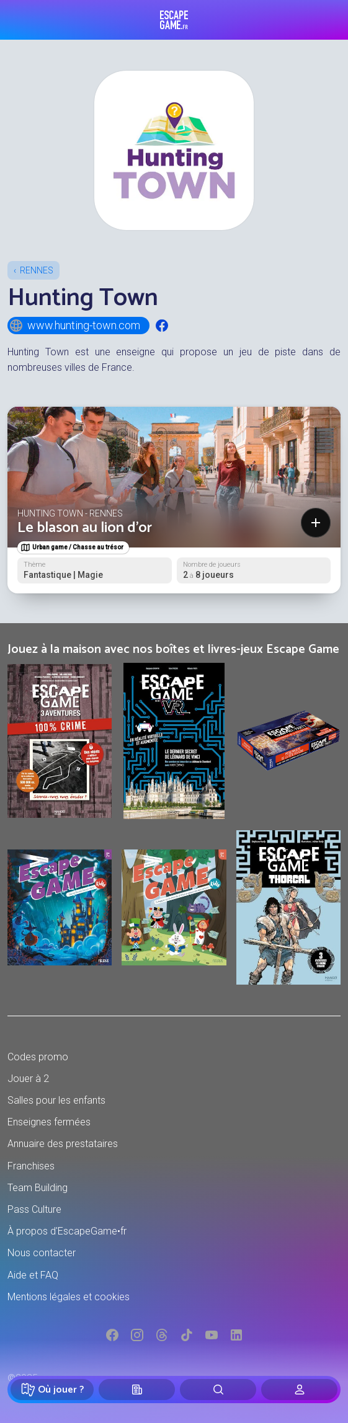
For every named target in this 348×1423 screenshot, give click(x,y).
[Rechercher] (218, 1389)
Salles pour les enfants (56, 1100)
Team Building (37, 1188)
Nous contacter (41, 1253)
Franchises (31, 1166)
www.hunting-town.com (74, 325)
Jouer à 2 (28, 1078)
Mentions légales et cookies (68, 1297)
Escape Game (174, 20)
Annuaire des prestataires (62, 1144)
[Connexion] (299, 1389)
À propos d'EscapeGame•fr (67, 1231)
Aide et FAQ (32, 1275)
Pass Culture (34, 1209)
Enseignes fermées (49, 1122)
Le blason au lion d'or (84, 528)
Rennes (36, 270)
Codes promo (37, 1057)
